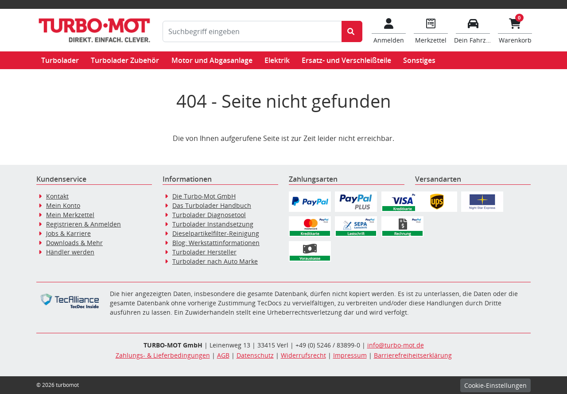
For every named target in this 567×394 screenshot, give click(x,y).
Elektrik (277, 60)
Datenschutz (255, 355)
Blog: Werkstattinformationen (216, 242)
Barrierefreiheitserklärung (413, 355)
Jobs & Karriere (68, 233)
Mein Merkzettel (70, 215)
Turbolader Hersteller (204, 252)
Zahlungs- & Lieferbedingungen (163, 355)
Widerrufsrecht (303, 355)
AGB (223, 355)
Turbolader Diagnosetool (209, 215)
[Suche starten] (352, 31)
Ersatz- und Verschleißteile (346, 60)
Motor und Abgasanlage (211, 60)
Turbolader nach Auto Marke (215, 261)
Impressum (350, 355)
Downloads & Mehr (74, 242)
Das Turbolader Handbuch (211, 205)
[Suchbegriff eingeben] (252, 31)
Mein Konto (63, 205)
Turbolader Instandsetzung (212, 224)
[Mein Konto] (389, 30)
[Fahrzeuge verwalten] (473, 30)
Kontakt (57, 196)
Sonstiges (419, 60)
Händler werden (70, 252)
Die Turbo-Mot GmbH (204, 196)
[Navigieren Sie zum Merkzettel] (431, 30)
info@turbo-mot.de (395, 345)
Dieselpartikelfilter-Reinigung (215, 233)
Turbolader (60, 60)
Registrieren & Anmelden (83, 224)
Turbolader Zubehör (125, 60)
